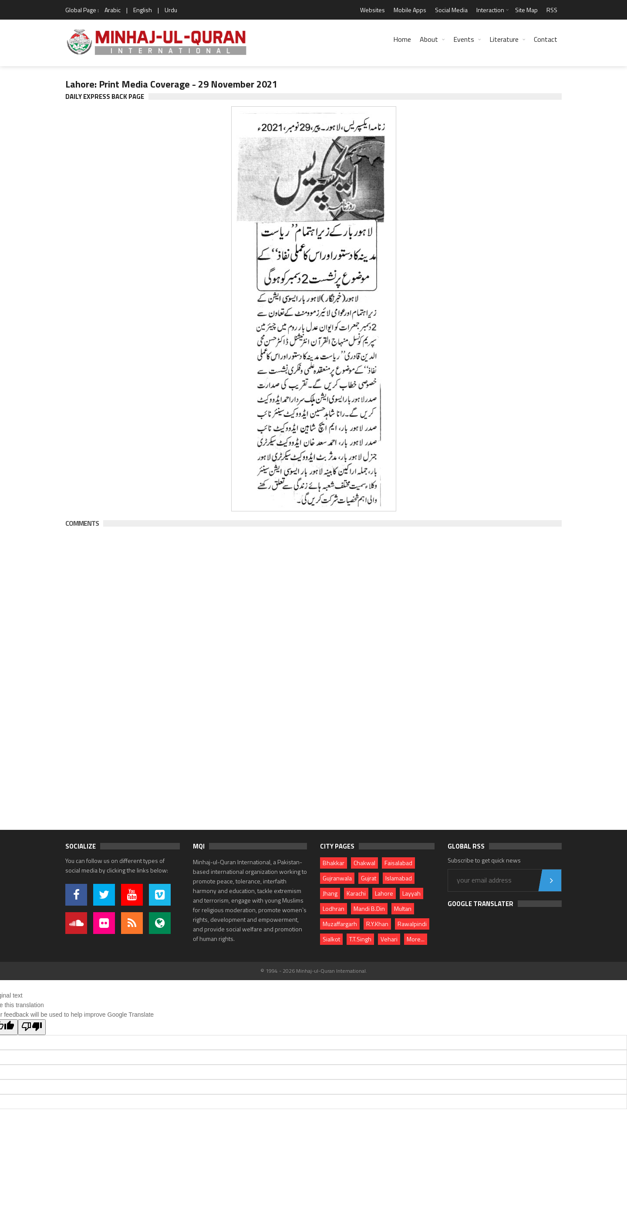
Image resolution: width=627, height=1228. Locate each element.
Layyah (411, 893)
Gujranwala (337, 878)
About (429, 39)
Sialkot (331, 939)
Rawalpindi (412, 923)
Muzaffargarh (340, 923)
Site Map (526, 9)
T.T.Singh (360, 939)
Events (463, 39)
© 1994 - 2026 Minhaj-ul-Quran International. (313, 971)
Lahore (384, 893)
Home (402, 39)
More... (416, 939)
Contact (545, 39)
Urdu (171, 9)
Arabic (112, 9)
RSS (551, 9)
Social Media (451, 9)
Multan (402, 908)
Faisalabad (398, 862)
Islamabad (398, 878)
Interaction (490, 9)
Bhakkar (333, 862)
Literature (504, 39)
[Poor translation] (32, 1027)
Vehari (389, 939)
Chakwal (364, 862)
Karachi (356, 893)
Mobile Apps (410, 9)
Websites (372, 9)
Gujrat (368, 878)
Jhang (330, 893)
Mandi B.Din (369, 908)
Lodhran (333, 908)
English (142, 9)
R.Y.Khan (377, 923)
